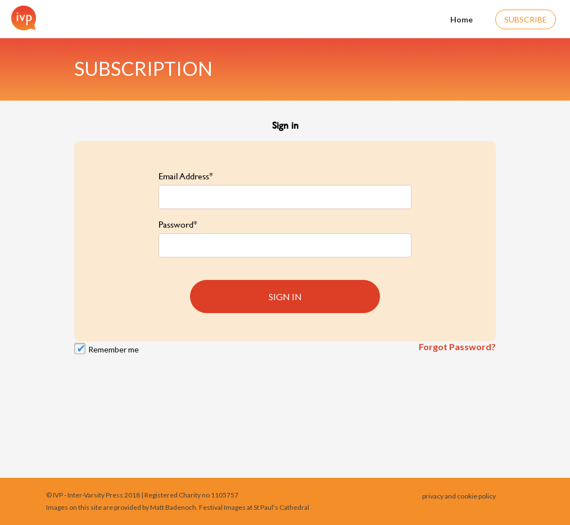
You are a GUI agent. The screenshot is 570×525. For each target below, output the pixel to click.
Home (454, 18)
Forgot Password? (457, 346)
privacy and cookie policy (459, 496)
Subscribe (525, 19)
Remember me (113, 349)
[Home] (21, 18)
